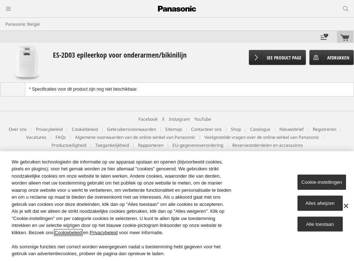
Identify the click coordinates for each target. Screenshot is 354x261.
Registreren (324, 129)
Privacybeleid (49, 129)
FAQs (60, 137)
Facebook (148, 119)
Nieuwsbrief (291, 129)
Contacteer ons (206, 129)
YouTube (202, 119)
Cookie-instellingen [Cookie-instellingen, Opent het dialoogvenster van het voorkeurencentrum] (321, 182)
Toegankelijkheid (112, 145)
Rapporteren (150, 145)
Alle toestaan (320, 224)
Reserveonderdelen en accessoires (267, 145)
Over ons (18, 129)
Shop (236, 129)
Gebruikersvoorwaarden (131, 129)
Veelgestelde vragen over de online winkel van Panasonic (261, 137)
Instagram (179, 119)
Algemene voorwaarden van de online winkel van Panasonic (135, 137)
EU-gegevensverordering (197, 145)
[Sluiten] (346, 206)
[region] (177, 206)
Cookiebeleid (85, 129)
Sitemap (173, 129)
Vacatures (36, 137)
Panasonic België (22, 24)
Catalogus (260, 129)
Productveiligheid (68, 145)
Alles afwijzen (320, 203)
